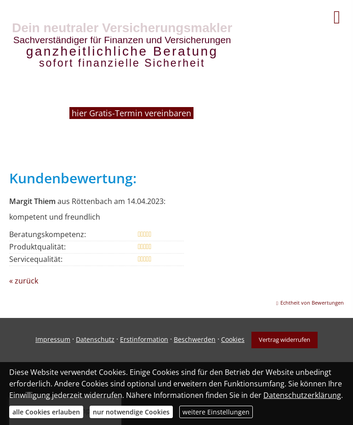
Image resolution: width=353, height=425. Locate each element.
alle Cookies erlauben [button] (46, 412)
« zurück (23, 281)
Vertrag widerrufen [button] (284, 339)
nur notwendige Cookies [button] (131, 412)
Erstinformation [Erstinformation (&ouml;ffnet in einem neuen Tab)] (144, 339)
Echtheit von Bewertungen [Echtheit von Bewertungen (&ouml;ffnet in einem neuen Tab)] (312, 302)
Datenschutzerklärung (302, 395)
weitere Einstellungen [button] (216, 412)
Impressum (52, 339)
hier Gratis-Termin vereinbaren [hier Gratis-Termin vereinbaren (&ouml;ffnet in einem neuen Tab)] (133, 113)
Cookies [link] (233, 339)
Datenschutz (95, 339)
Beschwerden (195, 339)
